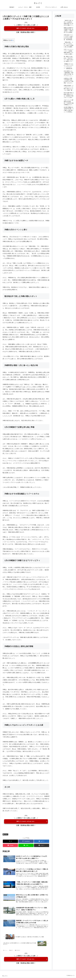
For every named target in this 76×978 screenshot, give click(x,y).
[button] (41, 845)
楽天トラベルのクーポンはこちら (25, 28)
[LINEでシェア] (26, 845)
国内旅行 (5, 834)
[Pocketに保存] (10, 845)
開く (12, 40)
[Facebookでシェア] (26, 841)
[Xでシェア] (10, 841)
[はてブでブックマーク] (41, 841)
